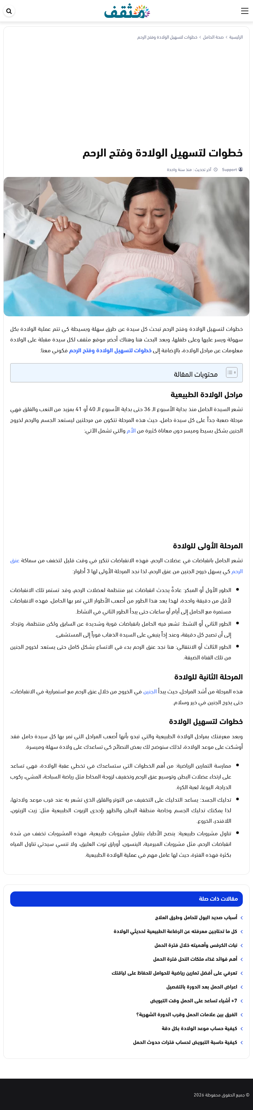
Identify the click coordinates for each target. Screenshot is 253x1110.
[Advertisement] (126, 91)
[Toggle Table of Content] (228, 372)
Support (229, 169)
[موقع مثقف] (127, 9)
